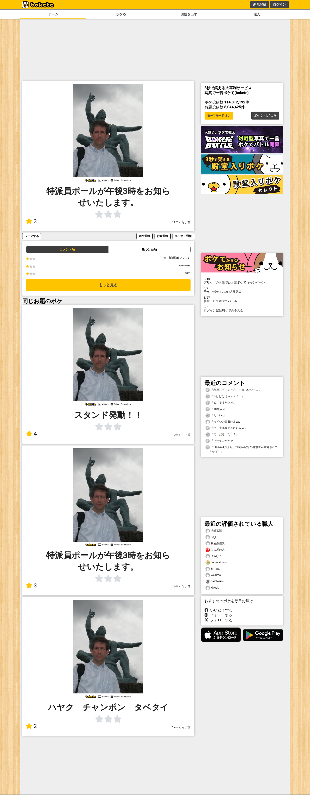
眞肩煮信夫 (215, 543)
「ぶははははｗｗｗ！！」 (224, 396)
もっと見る (108, 285)
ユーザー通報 (183, 235)
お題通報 (162, 235)
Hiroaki (212, 588)
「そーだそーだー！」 (222, 434)
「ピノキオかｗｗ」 (220, 402)
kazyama (185, 265)
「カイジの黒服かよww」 (224, 422)
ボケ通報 (144, 235)
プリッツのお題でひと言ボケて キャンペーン (242, 280)
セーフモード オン (219, 115)
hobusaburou (216, 562)
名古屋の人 (215, 550)
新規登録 (259, 4)
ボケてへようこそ (265, 115)
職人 (256, 14)
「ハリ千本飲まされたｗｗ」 (226, 428)
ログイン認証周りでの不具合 (242, 308)
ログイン (279, 4)
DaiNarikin (214, 581)
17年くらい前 (181, 222)
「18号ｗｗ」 (216, 409)
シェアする (32, 235)
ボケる (121, 14)
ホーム (53, 14)
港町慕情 (213, 531)
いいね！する (219, 610)
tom (188, 273)
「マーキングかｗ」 (220, 441)
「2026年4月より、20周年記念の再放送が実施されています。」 (241, 449)
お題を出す (189, 14)
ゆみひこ (213, 556)
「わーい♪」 (215, 415)
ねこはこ (213, 569)
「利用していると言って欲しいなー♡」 (233, 390)
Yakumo (213, 575)
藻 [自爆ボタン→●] (178, 258)
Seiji (210, 537)
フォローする (218, 615)
